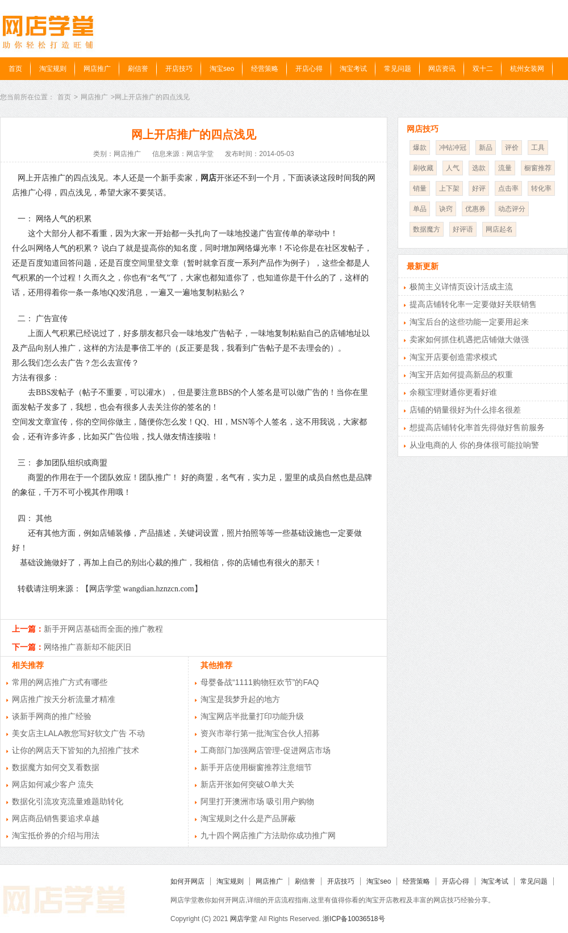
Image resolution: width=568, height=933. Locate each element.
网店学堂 (243, 919)
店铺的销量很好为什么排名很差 (465, 409)
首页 (15, 69)
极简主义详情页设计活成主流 (461, 286)
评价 (512, 148)
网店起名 (499, 229)
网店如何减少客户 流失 (53, 784)
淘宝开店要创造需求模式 (453, 357)
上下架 (449, 188)
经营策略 (264, 69)
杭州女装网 (527, 69)
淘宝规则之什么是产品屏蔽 (248, 818)
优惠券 (475, 209)
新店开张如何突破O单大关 (247, 784)
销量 (420, 188)
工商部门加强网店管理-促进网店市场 (266, 750)
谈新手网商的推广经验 (51, 716)
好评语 (463, 229)
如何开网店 (187, 881)
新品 (485, 148)
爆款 (420, 148)
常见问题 (397, 69)
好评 (479, 188)
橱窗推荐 (538, 168)
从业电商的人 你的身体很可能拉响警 (474, 444)
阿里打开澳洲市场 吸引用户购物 (257, 801)
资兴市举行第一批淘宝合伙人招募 (260, 733)
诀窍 (446, 209)
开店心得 (309, 69)
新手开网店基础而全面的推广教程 (103, 628)
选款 (479, 168)
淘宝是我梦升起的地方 (240, 699)
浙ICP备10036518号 (354, 919)
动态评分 (511, 209)
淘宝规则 (52, 69)
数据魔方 (426, 229)
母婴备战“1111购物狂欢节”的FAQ (260, 682)
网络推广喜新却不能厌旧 (87, 647)
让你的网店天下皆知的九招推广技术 (75, 750)
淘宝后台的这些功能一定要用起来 (469, 321)
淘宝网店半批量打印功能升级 (252, 716)
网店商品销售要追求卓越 (55, 818)
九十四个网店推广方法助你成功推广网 (268, 835)
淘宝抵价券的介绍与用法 (55, 835)
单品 (420, 209)
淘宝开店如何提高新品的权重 (461, 374)
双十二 (483, 69)
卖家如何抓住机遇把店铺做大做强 (469, 339)
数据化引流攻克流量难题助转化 (67, 801)
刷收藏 (423, 168)
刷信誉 (138, 69)
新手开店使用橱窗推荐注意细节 (256, 767)
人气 (453, 168)
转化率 (541, 188)
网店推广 (97, 69)
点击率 (508, 188)
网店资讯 (442, 69)
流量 (505, 168)
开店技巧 (179, 69)
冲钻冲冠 (452, 148)
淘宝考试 (353, 69)
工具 (538, 148)
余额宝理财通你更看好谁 (453, 392)
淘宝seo (222, 69)
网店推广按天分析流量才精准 (63, 699)
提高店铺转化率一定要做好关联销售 (473, 304)
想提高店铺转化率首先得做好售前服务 (477, 427)
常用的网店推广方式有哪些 (59, 682)
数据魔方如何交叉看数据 (55, 767)
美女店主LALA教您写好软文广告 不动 (78, 733)
